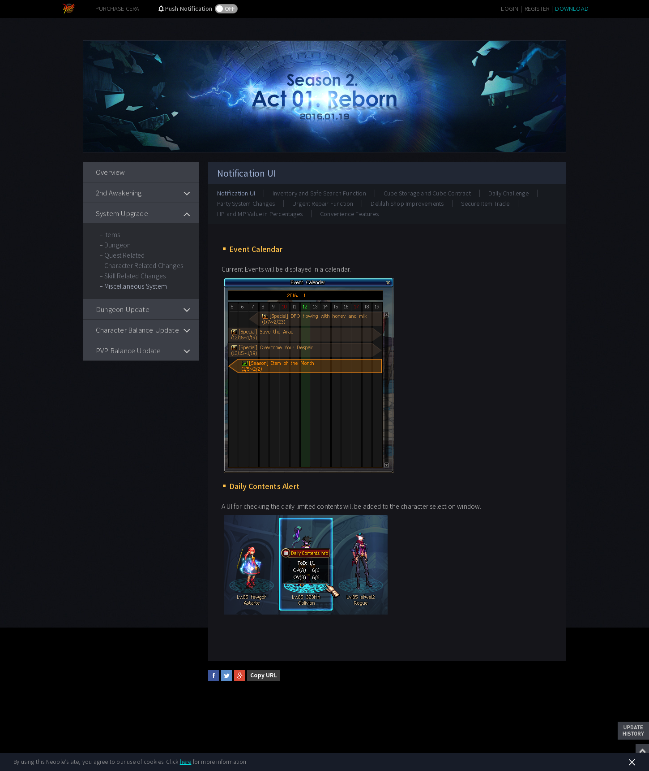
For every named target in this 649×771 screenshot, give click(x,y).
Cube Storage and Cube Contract (427, 193)
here (186, 761)
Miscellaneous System (135, 286)
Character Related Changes (143, 265)
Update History (633, 731)
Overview (110, 172)
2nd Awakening (119, 192)
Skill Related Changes (135, 275)
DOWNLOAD (572, 8)
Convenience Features (349, 213)
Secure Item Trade (485, 203)
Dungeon (117, 244)
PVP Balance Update (128, 350)
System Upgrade (122, 213)
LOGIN (509, 8)
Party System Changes (246, 203)
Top (642, 751)
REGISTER (537, 8)
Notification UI (236, 193)
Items (112, 234)
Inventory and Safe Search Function (319, 193)
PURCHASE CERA (117, 8)
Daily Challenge (508, 193)
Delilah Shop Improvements (407, 203)
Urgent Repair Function (322, 203)
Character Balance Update (137, 329)
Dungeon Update (122, 309)
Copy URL (263, 675)
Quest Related (124, 255)
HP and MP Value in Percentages (260, 213)
